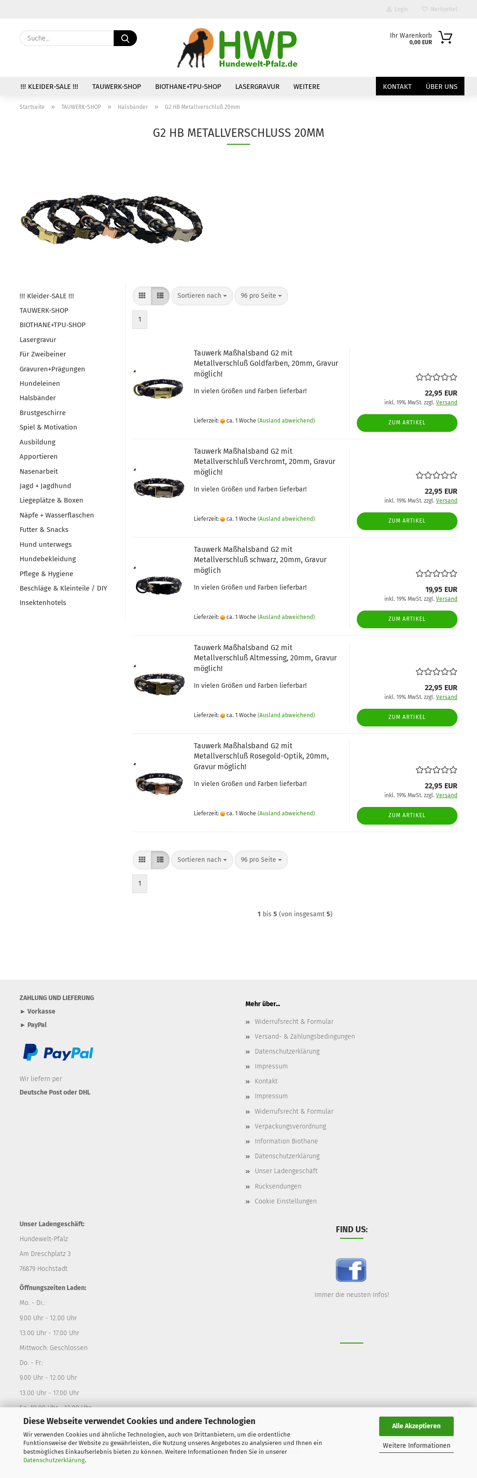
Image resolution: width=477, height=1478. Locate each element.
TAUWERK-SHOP (116, 86)
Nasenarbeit (39, 471)
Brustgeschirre (43, 413)
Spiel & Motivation (48, 427)
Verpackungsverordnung (290, 1126)
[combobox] (202, 296)
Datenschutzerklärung (54, 1460)
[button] (142, 296)
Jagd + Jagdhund (45, 486)
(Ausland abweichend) (286, 420)
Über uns (441, 86)
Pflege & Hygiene (46, 574)
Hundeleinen (40, 383)
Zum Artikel (407, 422)
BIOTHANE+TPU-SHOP (188, 86)
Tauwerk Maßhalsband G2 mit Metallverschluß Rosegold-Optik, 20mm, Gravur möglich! (261, 756)
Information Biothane (286, 1141)
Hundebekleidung (48, 559)
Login (397, 9)
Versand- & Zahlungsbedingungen (305, 1037)
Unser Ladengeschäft (286, 1171)
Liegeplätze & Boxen (51, 500)
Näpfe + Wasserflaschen (57, 515)
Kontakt (397, 86)
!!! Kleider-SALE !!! (49, 86)
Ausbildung (37, 442)
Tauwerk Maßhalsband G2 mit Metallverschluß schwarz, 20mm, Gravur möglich (260, 560)
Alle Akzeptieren (416, 1426)
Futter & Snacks (44, 529)
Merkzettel (439, 9)
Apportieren (39, 456)
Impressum (271, 1066)
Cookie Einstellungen (286, 1201)
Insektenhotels (43, 602)
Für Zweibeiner (43, 354)
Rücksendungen (278, 1186)
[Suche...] (125, 38)
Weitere (306, 86)
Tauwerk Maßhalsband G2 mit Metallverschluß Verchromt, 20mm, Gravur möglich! (264, 462)
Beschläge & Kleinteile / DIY (63, 588)
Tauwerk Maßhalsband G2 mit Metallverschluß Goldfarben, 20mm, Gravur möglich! (266, 364)
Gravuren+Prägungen (52, 369)
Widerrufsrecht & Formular (294, 1022)
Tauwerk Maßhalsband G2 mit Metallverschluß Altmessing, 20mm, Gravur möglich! (265, 658)
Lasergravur (257, 86)
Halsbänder (38, 398)
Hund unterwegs (46, 544)
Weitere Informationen (416, 1446)
